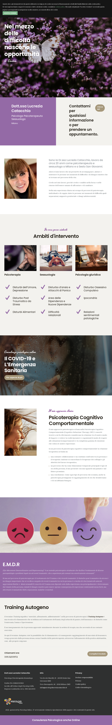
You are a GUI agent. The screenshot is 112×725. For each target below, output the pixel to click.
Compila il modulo (97, 654)
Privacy (78, 681)
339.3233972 (11, 657)
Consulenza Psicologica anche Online (56, 720)
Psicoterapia (12, 274)
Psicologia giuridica (88, 274)
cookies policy (60, 7)
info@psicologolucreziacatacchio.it (53, 687)
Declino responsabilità (84, 677)
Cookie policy (80, 684)
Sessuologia (47, 274)
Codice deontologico (83, 687)
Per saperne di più (14, 377)
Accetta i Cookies (10, 13)
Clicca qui (100, 108)
